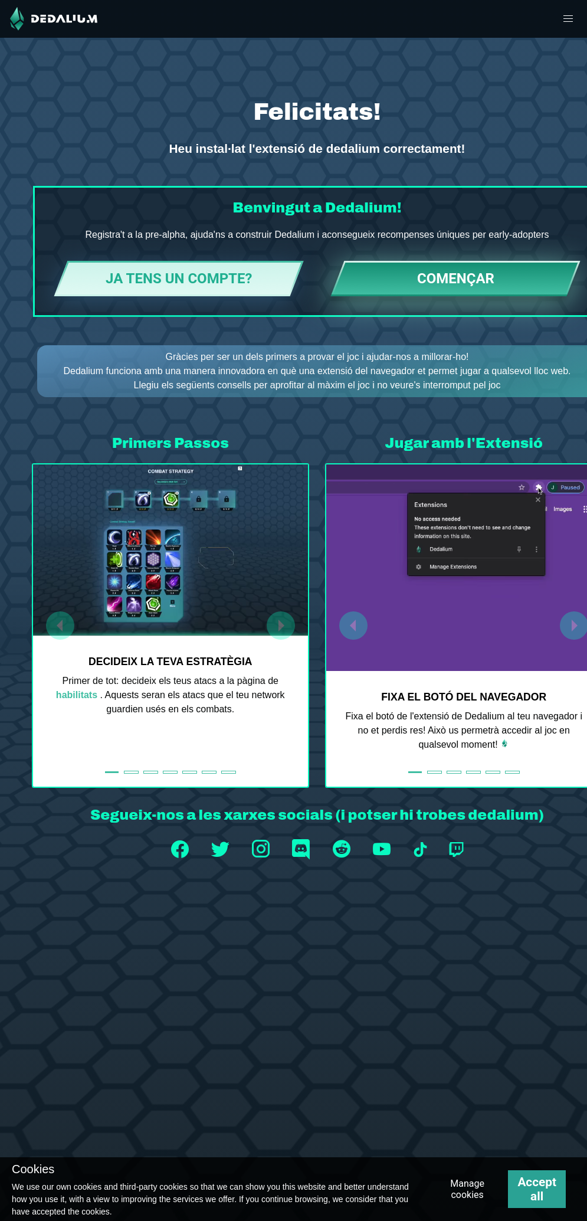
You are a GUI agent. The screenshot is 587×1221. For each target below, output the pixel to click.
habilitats (78, 695)
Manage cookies (467, 1189)
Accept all (536, 1189)
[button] (568, 19)
